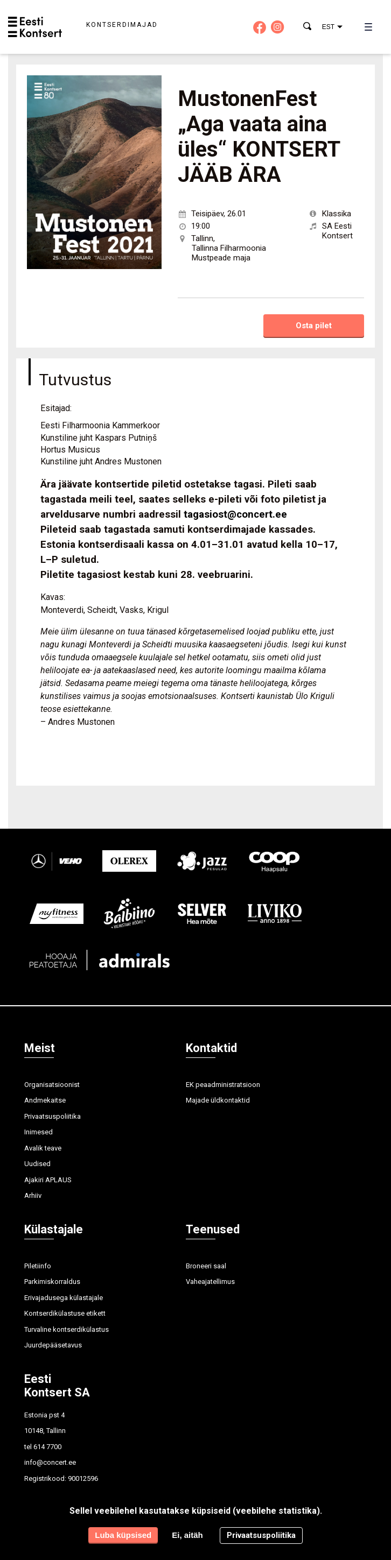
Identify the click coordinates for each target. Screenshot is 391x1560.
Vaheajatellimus (210, 1281)
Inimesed (38, 1132)
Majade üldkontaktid (218, 1100)
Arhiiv (32, 1195)
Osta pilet (314, 325)
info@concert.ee (50, 1462)
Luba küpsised (123, 1535)
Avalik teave (42, 1148)
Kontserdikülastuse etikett (65, 1313)
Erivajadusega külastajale (63, 1298)
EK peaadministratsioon (223, 1085)
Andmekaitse (45, 1100)
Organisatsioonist (52, 1085)
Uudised (37, 1164)
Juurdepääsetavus (53, 1345)
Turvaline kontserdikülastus (66, 1329)
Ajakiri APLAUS (48, 1180)
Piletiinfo (37, 1266)
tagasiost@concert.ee (235, 514)
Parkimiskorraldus (52, 1281)
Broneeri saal (206, 1266)
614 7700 (47, 1447)
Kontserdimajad (122, 25)
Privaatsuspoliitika (52, 1116)
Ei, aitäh (187, 1535)
